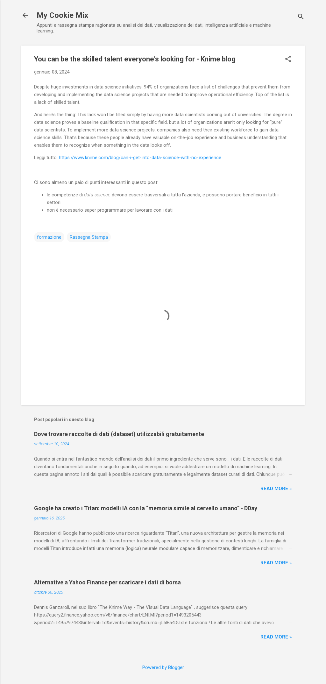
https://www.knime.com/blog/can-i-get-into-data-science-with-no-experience (140, 157)
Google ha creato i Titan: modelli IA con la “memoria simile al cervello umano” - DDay (145, 508)
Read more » (276, 488)
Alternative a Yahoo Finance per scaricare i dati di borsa (107, 582)
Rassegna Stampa (89, 237)
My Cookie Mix (62, 15)
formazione (49, 237)
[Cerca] (301, 17)
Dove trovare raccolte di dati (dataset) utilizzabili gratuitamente (119, 434)
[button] (288, 59)
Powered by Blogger (163, 667)
